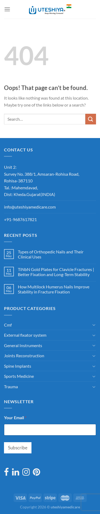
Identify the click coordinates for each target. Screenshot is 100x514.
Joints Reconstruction (24, 355)
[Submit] (90, 119)
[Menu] (7, 9)
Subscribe (17, 447)
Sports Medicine (19, 376)
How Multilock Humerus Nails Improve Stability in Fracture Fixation (53, 289)
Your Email (15, 417)
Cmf (8, 324)
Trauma (11, 386)
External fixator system (25, 335)
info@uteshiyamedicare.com (30, 206)
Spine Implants (17, 365)
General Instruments (23, 345)
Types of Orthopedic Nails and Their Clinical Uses (50, 254)
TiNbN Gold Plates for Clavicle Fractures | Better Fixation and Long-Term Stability (56, 272)
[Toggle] (94, 324)
